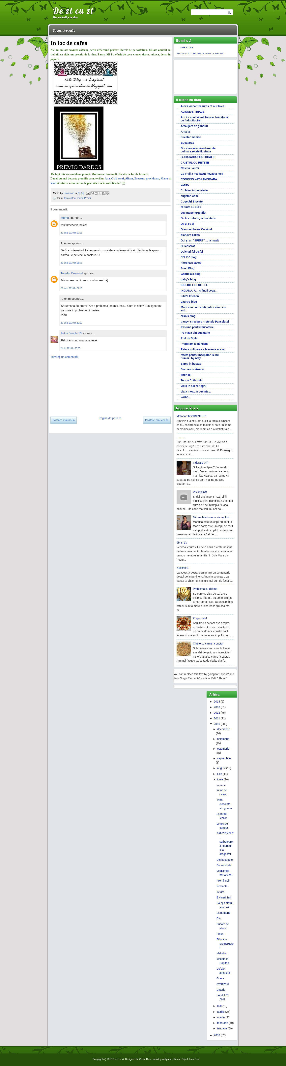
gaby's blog (188, 279)
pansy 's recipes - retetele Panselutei (205, 321)
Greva (220, 978)
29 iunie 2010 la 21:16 (71, 288)
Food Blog (187, 268)
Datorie (220, 989)
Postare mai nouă (63, 420)
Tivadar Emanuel (72, 273)
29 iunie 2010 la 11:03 (71, 263)
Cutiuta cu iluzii (191, 207)
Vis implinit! (200, 492)
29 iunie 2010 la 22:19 (71, 323)
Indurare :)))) (201, 462)
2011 (217, 718)
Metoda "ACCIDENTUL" (191, 416)
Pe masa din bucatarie (195, 332)
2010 (217, 724)
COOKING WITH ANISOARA (199, 179)
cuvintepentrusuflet (193, 212)
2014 (217, 701)
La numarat (223, 912)
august (221, 768)
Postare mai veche (157, 420)
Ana (107, 178)
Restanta (221, 886)
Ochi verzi (117, 178)
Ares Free (194, 1059)
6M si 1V (182, 542)
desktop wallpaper (162, 1059)
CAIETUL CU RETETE (195, 162)
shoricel (186, 374)
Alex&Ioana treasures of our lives (202, 106)
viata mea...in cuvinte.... (196, 391)
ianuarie (222, 1028)
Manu (164, 178)
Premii (87, 198)
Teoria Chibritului (192, 380)
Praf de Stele (189, 338)
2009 (217, 1035)
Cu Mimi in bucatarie (194, 190)
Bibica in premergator (225, 943)
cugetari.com (189, 196)
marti (80, 198)
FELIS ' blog (189, 257)
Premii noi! (222, 880)
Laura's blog (189, 301)
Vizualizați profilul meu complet (200, 53)
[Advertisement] (80, 386)
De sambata (223, 865)
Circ (218, 918)
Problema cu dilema (205, 588)
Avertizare (222, 984)
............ (181, 437)
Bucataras (187, 142)
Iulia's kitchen (190, 296)
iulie (219, 773)
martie (221, 1017)
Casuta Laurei (190, 168)
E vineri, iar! (223, 897)
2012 (217, 712)
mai (219, 1006)
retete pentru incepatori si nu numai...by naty (200, 356)
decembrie (223, 729)
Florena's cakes (191, 262)
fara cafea (69, 198)
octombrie (223, 748)
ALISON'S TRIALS (192, 111)
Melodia (221, 953)
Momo (65, 217)
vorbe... (185, 397)
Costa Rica (145, 1059)
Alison (129, 178)
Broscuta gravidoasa (146, 178)
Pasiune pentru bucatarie (197, 327)
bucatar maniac (191, 137)
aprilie (220, 1011)
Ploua (219, 933)
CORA (185, 184)
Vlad (53, 183)
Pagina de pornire (64, 30)
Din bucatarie (224, 859)
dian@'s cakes (190, 234)
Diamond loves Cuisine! (196, 229)
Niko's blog (188, 316)
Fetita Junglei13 (71, 333)
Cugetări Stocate (192, 201)
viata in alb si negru (193, 386)
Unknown (69, 193)
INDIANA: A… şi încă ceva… (199, 290)
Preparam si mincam (194, 343)
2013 (217, 707)
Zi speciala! (200, 618)
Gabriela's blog (191, 273)
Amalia (185, 131)
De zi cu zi (73, 10)
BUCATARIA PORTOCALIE (198, 157)
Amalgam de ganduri (194, 126)
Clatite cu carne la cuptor (208, 643)
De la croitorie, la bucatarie (198, 218)
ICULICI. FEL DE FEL (194, 285)
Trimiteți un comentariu (64, 357)
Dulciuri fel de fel (192, 251)
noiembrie (223, 738)
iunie (220, 779)
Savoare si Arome (192, 369)
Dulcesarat (188, 246)
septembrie (224, 758)
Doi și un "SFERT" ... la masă (200, 240)
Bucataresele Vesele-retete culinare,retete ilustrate (198, 150)
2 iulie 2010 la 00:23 (70, 348)
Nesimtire (182, 567)
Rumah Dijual (180, 1059)
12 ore (220, 892)
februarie (222, 1022)
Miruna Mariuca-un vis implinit (211, 517)
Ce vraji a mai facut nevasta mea (202, 173)
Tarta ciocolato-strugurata (224, 804)
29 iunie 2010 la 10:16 (71, 233)
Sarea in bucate (191, 363)
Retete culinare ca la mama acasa (202, 349)
